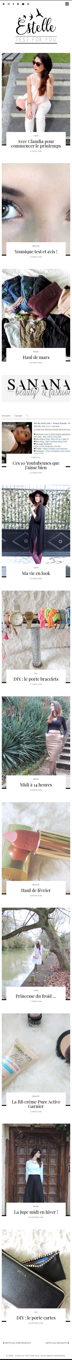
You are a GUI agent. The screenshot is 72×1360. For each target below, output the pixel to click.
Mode (36, 352)
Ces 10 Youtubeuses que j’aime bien (36, 465)
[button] (68, 4)
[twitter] (4, 4)
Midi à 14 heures (36, 785)
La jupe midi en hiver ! (36, 1212)
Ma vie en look (36, 573)
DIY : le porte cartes (36, 1318)
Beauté (36, 246)
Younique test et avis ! (36, 251)
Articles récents (57, 1343)
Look (36, 136)
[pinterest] (18, 4)
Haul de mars (36, 357)
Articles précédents (17, 1343)
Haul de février (36, 890)
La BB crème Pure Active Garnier (36, 1104)
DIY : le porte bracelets (35, 679)
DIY (36, 673)
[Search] (28, 4)
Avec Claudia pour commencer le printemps (36, 143)
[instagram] (9, 4)
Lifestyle (36, 457)
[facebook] (13, 4)
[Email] (23, 4)
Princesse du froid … (36, 996)
